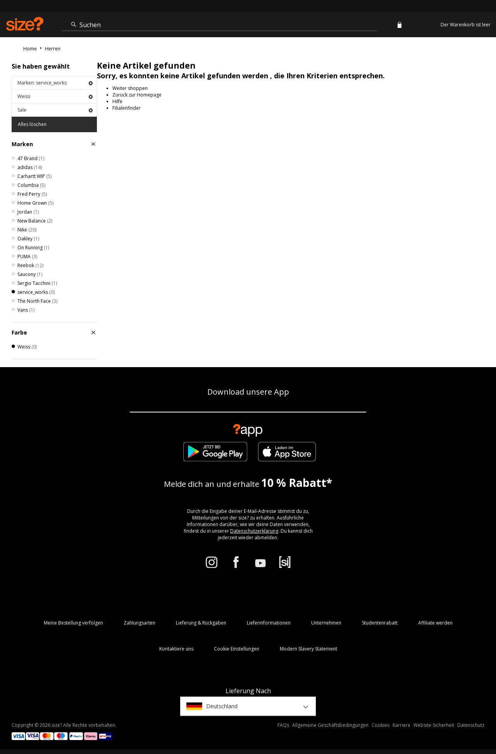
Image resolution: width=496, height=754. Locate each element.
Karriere (401, 725)
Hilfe (117, 101)
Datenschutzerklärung (254, 531)
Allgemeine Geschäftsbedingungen (330, 725)
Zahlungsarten (139, 622)
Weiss (55, 96)
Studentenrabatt (380, 622)
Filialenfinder (126, 108)
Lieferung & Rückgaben (201, 622)
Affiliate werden (435, 622)
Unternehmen (326, 622)
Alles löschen (32, 124)
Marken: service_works (55, 82)
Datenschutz (470, 725)
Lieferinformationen (269, 622)
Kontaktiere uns (176, 648)
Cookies (380, 725)
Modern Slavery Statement (308, 648)
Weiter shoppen (130, 88)
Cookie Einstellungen (236, 648)
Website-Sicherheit (433, 725)
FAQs (283, 725)
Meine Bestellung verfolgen (73, 622)
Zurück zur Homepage (137, 94)
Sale (55, 110)
